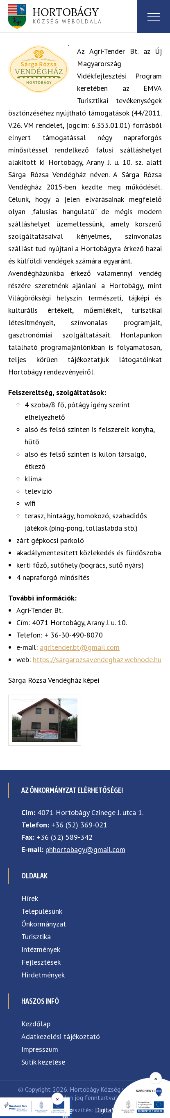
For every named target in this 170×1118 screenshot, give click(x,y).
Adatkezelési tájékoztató (60, 1036)
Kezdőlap (35, 1023)
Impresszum (39, 1049)
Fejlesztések (41, 962)
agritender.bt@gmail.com (80, 647)
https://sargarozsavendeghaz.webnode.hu (97, 659)
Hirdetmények (43, 974)
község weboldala (67, 15)
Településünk (41, 911)
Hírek (29, 898)
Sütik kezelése (43, 1062)
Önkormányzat (43, 924)
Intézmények (40, 949)
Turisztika (36, 936)
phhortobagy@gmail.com (85, 849)
